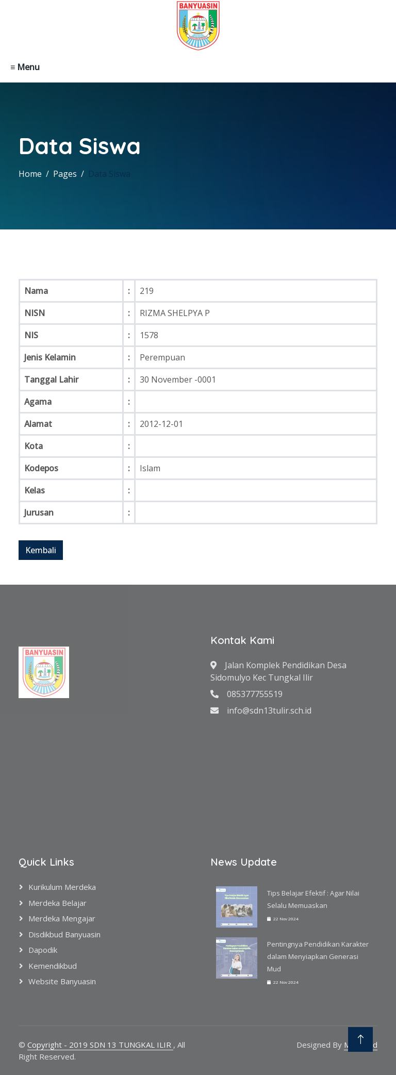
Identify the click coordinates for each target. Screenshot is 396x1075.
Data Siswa (109, 173)
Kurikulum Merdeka (62, 887)
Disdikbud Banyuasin (64, 934)
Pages (65, 173)
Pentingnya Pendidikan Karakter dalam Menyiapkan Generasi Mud (318, 956)
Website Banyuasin (62, 981)
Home (30, 173)
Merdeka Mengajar (61, 918)
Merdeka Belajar (57, 903)
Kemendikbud (52, 966)
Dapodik (42, 950)
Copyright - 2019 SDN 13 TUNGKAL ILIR (100, 1044)
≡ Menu (25, 67)
